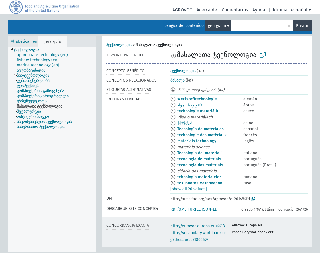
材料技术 (185, 123)
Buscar (302, 25)
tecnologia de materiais (199, 159)
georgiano (217, 25)
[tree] (52, 149)
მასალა (177, 80)
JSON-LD (209, 209)
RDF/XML (178, 209)
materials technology (196, 141)
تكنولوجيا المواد (189, 105)
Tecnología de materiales (200, 129)
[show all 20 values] (188, 189)
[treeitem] (29, 49)
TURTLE (194, 209)
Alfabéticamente (26, 41)
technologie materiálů (197, 111)
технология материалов (199, 183)
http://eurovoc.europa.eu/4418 (197, 226)
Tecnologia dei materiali (199, 153)
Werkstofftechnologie (197, 99)
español (299, 10)
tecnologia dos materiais (200, 165)
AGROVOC (182, 10)
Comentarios (235, 10)
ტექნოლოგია (119, 44)
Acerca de (207, 10)
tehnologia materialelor (199, 177)
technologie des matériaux (202, 135)
